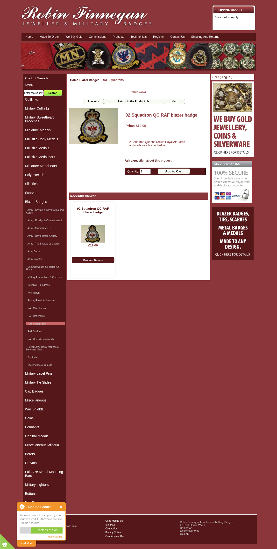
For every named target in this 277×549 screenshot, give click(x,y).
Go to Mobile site (114, 520)
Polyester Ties (35, 175)
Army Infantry (34, 259)
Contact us (177, 36)
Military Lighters (37, 485)
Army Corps (33, 251)
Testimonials (139, 36)
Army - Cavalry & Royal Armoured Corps (45, 211)
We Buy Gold (73, 36)
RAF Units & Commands (40, 339)
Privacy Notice (113, 532)
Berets (30, 454)
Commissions (97, 36)
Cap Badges (34, 391)
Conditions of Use (114, 536)
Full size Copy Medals (41, 139)
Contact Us (111, 528)
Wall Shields (34, 409)
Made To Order (49, 36)
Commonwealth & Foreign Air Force (42, 268)
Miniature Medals (38, 130)
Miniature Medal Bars (41, 166)
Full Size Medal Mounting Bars (44, 474)
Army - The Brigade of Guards (43, 243)
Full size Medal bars (40, 157)
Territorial (32, 357)
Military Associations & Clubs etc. (44, 277)
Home (29, 36)
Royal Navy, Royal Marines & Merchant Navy (42, 348)
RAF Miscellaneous (37, 308)
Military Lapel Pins (39, 373)
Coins (29, 418)
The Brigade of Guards (39, 365)
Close (61, 506)
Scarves (31, 193)
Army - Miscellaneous (38, 228)
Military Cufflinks (37, 108)
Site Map (110, 524)
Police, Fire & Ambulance (40, 300)
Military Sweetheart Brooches (39, 119)
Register (158, 36)
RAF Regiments (35, 316)
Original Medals (37, 436)
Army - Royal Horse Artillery (41, 236)
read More (27, 543)
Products (118, 36)
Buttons (30, 494)
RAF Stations (34, 331)
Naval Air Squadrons (38, 285)
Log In (226, 77)
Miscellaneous (36, 400)
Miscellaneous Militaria (42, 445)
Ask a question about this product (148, 160)
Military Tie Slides (38, 382)
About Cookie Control (22, 507)
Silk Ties (31, 184)
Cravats (31, 463)
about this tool (55, 537)
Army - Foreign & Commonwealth (44, 220)
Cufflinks (31, 99)
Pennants (32, 427)
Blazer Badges (89, 80)
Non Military (33, 292)
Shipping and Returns (205, 36)
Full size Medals (37, 148)
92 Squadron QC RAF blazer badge (93, 210)
